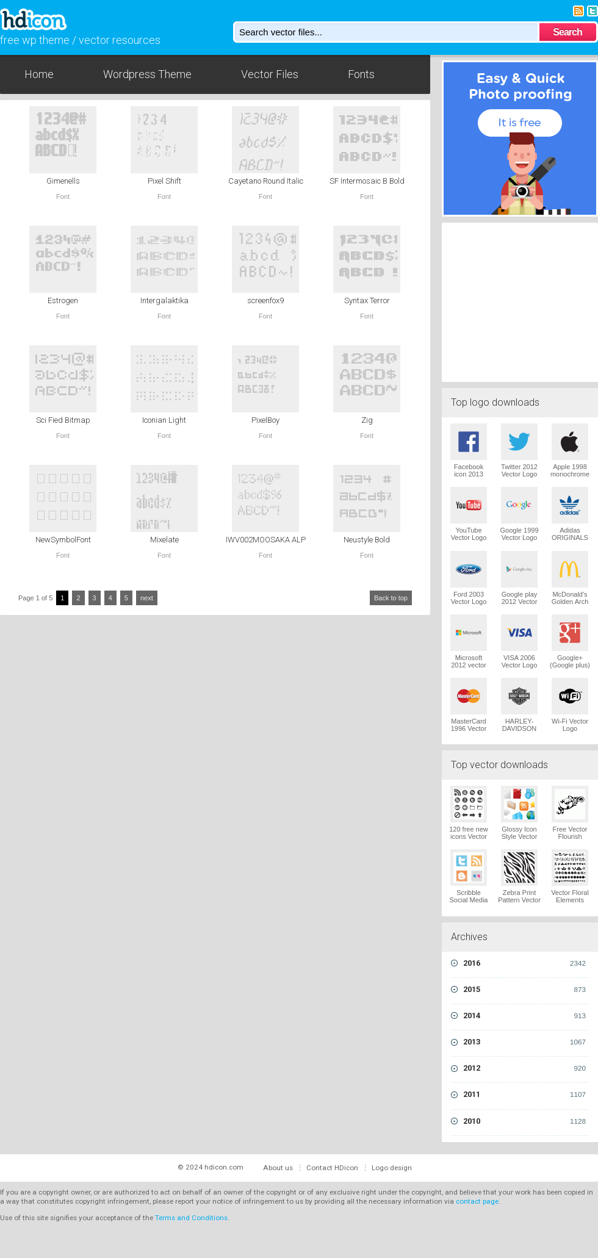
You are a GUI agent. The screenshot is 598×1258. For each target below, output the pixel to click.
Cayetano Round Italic (265, 180)
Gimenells (63, 180)
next (146, 598)
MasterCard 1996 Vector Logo (469, 728)
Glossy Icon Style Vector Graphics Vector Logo (520, 840)
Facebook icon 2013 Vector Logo (469, 474)
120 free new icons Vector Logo (468, 836)
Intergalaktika (164, 300)
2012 (524, 1068)
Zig (367, 420)
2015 (524, 989)
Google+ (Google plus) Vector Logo (570, 665)
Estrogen (63, 300)
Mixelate (164, 539)
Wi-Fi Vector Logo (570, 724)
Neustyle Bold (367, 539)
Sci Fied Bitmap (63, 420)
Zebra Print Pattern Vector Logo (519, 900)
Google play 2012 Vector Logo (520, 602)
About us (278, 1167)
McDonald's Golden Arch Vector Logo (570, 602)
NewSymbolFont (63, 539)
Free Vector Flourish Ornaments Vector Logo (570, 840)
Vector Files (269, 74)
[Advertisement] (520, 301)
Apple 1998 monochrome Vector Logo (569, 474)
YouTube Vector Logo (469, 534)
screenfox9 (265, 300)
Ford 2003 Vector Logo (469, 598)
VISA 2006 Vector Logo (520, 661)
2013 (524, 1042)
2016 (524, 963)
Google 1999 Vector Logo (519, 534)
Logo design (392, 1167)
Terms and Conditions (191, 1217)
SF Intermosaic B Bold (367, 180)
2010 (524, 1121)
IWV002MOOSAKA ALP (266, 539)
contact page (477, 1201)
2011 (524, 1094)
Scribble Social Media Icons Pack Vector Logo (469, 903)
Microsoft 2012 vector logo (468, 665)
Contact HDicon (332, 1167)
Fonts (361, 74)
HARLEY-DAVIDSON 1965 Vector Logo (520, 732)
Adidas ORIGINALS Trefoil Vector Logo (569, 541)
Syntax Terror (367, 300)
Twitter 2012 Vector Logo (519, 470)
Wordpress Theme (147, 74)
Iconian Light (164, 420)
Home (39, 74)
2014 (524, 1015)
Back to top (391, 598)
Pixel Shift (164, 180)
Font (63, 196)
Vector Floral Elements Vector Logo (570, 900)
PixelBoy (265, 420)
